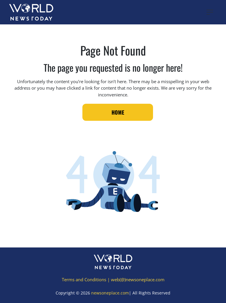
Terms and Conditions (84, 279)
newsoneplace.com (110, 293)
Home (118, 112)
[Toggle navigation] (210, 12)
